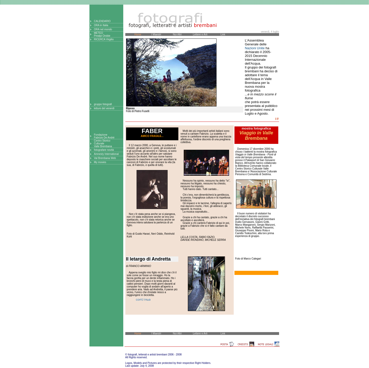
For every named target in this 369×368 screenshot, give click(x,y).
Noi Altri (177, 34)
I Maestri (156, 34)
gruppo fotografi (103, 104)
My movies (100, 162)
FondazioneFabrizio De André (104, 136)
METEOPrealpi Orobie (102, 34)
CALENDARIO (102, 21)
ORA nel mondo (103, 29)
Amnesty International (106, 154)
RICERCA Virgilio (104, 39)
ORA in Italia (101, 25)
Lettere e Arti (200, 34)
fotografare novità (104, 149)
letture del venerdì (104, 108)
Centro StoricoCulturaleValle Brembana (103, 143)
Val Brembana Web (105, 158)
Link (223, 34)
